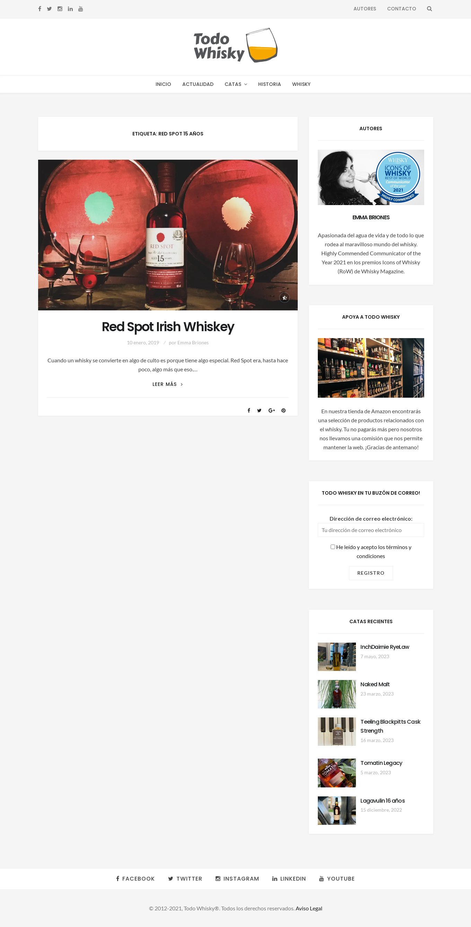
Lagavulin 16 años (382, 801)
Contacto (401, 8)
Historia (269, 84)
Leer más (167, 384)
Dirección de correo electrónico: (371, 518)
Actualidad (197, 84)
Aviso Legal (309, 908)
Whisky (301, 84)
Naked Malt (375, 684)
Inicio (163, 84)
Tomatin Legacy (381, 763)
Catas (233, 84)
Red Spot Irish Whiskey (168, 327)
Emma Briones (193, 342)
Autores (365, 8)
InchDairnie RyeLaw (384, 647)
